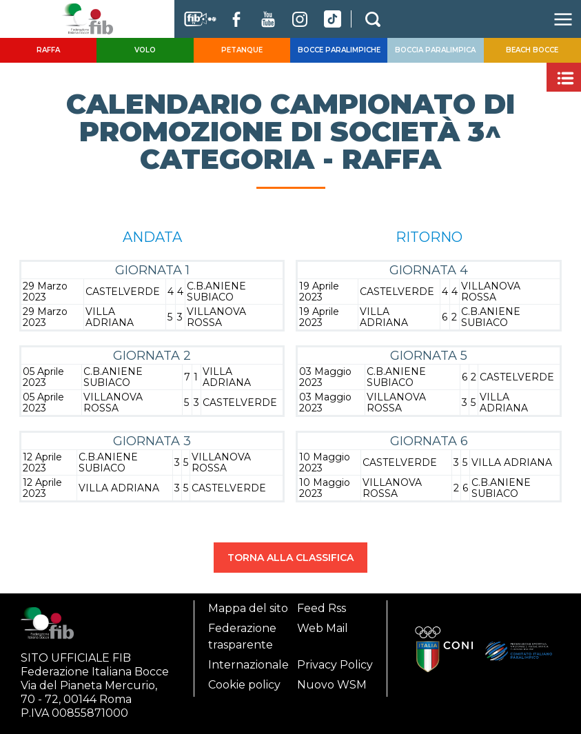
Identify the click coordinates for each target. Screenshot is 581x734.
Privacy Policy (335, 664)
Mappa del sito (248, 608)
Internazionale (248, 664)
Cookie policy (244, 684)
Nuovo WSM (332, 684)
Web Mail (322, 628)
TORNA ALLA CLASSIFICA (290, 557)
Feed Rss (321, 608)
